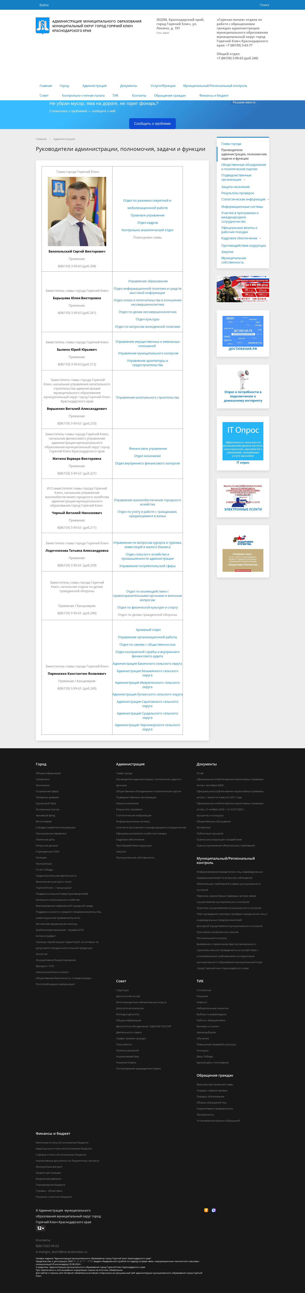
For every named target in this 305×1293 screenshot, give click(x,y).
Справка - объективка (49, 1190)
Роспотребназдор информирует (55, 984)
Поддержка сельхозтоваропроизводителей (62, 893)
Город (64, 86)
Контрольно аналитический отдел (147, 230)
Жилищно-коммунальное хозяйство (58, 899)
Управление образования (148, 281)
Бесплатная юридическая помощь (57, 924)
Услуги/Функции (163, 86)
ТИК (115, 95)
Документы (128, 86)
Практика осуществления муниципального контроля (229, 908)
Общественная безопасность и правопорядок (64, 978)
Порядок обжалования (210, 1096)
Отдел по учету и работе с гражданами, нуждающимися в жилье (147, 514)
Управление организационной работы (147, 637)
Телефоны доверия (47, 797)
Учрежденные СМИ (47, 851)
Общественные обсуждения (214, 821)
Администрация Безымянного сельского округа (147, 673)
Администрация (94, 86)
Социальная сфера (47, 791)
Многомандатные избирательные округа (141, 1002)
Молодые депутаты (127, 1014)
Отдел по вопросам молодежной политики (147, 326)
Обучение (203, 1038)
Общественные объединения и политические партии (243, 167)
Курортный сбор (46, 803)
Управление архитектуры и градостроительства (147, 362)
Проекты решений (127, 1050)
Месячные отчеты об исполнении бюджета (62, 1142)
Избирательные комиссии (213, 1008)
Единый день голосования (213, 1062)
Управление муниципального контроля (148, 353)
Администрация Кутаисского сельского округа (147, 694)
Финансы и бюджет (214, 95)
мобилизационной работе (147, 208)
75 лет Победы (44, 869)
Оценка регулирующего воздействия (219, 839)
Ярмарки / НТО (45, 966)
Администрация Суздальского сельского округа (147, 715)
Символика (42, 779)
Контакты (139, 95)
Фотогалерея (44, 821)
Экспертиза (203, 827)
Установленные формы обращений (218, 1120)
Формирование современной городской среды (64, 905)
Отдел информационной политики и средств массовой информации (147, 290)
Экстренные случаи (47, 809)
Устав (200, 773)
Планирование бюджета (50, 1184)
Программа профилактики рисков (217, 932)
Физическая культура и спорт (54, 881)
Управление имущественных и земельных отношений (148, 343)
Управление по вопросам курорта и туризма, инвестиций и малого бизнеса (147, 544)
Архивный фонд (45, 815)
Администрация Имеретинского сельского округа (147, 684)
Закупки (227, 252)
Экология (41, 954)
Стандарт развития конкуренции (55, 827)
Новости (202, 1002)
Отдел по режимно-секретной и (147, 200)
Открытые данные (47, 845)
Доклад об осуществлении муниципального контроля (229, 926)
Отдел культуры (147, 319)
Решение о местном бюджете (54, 1197)
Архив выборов (206, 1032)
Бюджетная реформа (48, 1178)
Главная (46, 86)
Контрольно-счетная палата (83, 95)
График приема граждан (131, 1038)
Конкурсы (203, 1050)
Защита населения (235, 187)
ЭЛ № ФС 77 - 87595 (83, 1261)
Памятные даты (45, 839)
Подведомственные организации (236, 177)
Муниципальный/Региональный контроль (215, 86)
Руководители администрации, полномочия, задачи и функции (244, 154)
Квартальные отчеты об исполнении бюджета (64, 1148)
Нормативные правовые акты (215, 1108)
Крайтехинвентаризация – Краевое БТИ (60, 930)
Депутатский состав (128, 996)
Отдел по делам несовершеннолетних (147, 312)
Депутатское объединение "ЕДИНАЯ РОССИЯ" (144, 1026)
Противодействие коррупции (243, 245)
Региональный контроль (212, 938)
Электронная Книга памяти (52, 972)
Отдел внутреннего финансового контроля (147, 463)
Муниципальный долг (49, 1166)
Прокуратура (44, 863)
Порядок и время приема (212, 1090)
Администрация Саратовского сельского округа (147, 703)
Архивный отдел (148, 630)
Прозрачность (205, 1114)
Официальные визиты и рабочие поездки (239, 230)
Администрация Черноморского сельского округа (147, 727)
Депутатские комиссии (130, 1008)
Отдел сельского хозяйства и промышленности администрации (147, 556)
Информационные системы (242, 207)
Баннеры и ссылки (208, 1026)
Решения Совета (126, 1062)
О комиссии (204, 990)
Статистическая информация (243, 199)
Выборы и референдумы (212, 1014)
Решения (202, 996)
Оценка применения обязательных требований (226, 845)
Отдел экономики (147, 456)
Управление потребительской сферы (147, 566)
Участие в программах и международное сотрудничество (240, 217)
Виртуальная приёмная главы (215, 1084)
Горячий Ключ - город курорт (54, 887)
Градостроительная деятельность (56, 875)
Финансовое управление (148, 448)
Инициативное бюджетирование (56, 960)
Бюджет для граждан (48, 1172)
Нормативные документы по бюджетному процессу (67, 1160)
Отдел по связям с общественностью (147, 644)
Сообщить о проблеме (152, 124)
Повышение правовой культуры (216, 1044)
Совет (44, 95)
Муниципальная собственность (233, 260)
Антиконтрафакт (46, 936)
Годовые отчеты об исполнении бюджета (61, 1154)
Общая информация (48, 773)
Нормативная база (127, 1056)
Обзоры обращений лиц (211, 1102)
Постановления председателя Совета (138, 1068)
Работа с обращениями (211, 1020)
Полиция (41, 857)
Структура (122, 990)
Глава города (231, 144)
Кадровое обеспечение (239, 238)
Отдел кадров (147, 222)
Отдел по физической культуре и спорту (147, 607)
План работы (124, 1044)
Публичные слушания (210, 833)
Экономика (43, 785)
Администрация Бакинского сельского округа (147, 663)
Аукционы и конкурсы (210, 815)
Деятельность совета (129, 1032)
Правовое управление (148, 215)
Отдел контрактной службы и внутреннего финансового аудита (148, 654)
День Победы (205, 1056)
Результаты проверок (237, 193)
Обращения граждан (170, 95)
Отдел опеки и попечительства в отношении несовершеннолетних (147, 302)
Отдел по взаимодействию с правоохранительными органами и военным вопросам (147, 595)
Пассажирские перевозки (51, 833)
